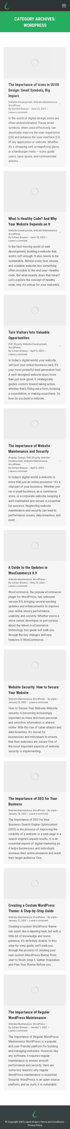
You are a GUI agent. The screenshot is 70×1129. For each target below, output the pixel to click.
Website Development (20, 102)
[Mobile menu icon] (64, 5)
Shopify (17, 344)
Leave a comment (17, 112)
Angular (12, 457)
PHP (10, 344)
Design (21, 457)
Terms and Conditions (52, 1121)
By (18, 108)
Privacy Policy (35, 1125)
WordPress (14, 105)
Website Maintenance (45, 102)
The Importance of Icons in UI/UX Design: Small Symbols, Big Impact (33, 90)
